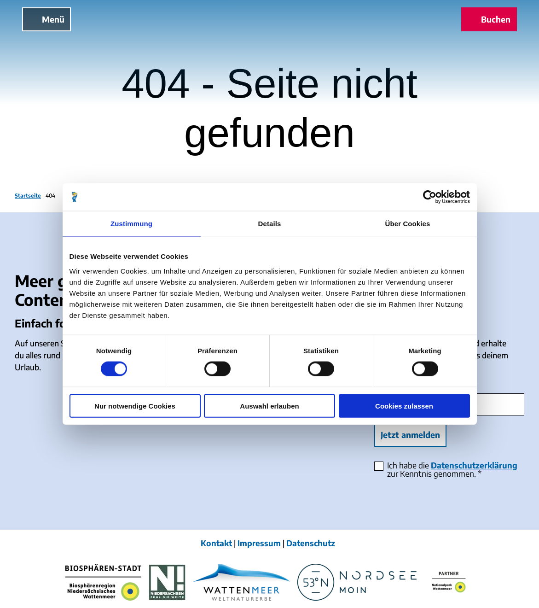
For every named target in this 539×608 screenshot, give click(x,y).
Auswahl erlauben (269, 405)
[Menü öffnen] (46, 19)
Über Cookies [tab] (407, 224)
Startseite (28, 195)
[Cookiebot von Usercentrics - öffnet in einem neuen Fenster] (429, 197)
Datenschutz (310, 543)
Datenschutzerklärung (474, 466)
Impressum (259, 543)
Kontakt (216, 543)
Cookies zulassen (404, 405)
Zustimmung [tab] (131, 224)
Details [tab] (269, 224)
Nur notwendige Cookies (134, 405)
